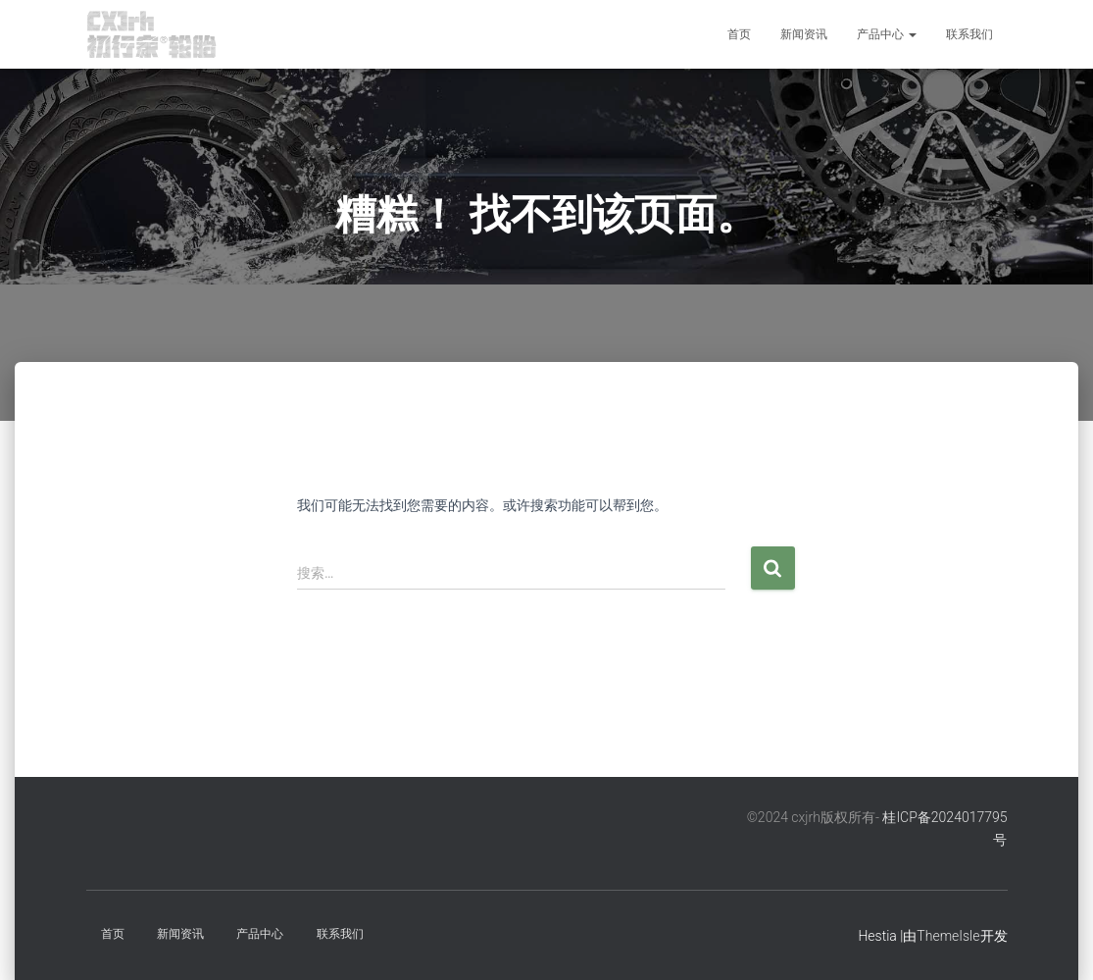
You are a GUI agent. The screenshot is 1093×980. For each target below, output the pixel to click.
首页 (739, 34)
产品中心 (887, 34)
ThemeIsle (948, 936)
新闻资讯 (803, 34)
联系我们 (969, 34)
